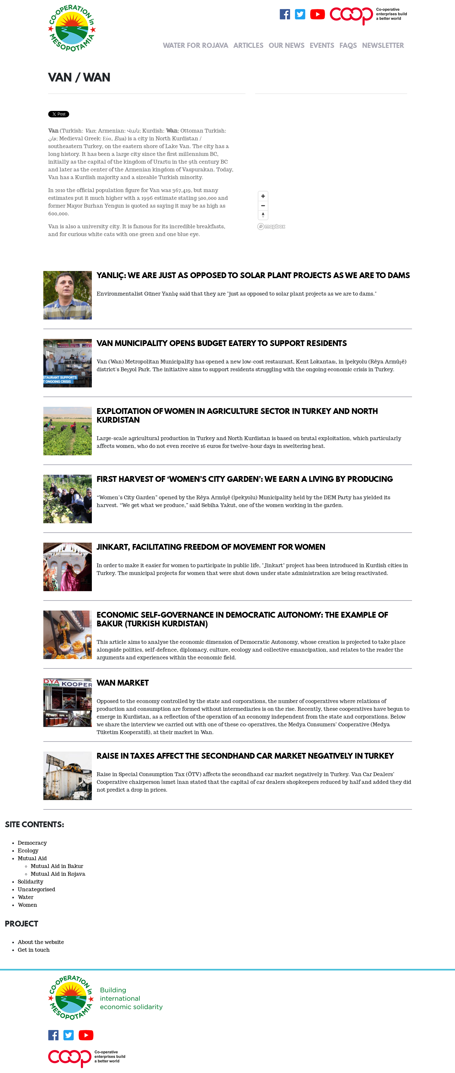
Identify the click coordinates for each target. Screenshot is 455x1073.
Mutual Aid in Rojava (58, 874)
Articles (248, 45)
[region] (331, 151)
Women (27, 905)
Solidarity (30, 881)
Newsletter (383, 45)
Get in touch (34, 950)
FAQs (348, 45)
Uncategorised (36, 889)
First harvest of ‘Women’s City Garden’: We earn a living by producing (245, 478)
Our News (287, 45)
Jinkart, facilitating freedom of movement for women (211, 546)
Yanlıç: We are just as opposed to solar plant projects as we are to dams (253, 275)
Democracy (32, 843)
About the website (41, 942)
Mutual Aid (32, 858)
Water (25, 897)
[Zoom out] (263, 205)
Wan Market (123, 682)
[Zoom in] (263, 196)
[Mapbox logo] (271, 226)
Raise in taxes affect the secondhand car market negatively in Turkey (245, 755)
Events (322, 45)
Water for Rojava (195, 45)
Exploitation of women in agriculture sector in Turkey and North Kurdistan (237, 415)
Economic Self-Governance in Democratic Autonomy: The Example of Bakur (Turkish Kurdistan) (242, 619)
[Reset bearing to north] (263, 215)
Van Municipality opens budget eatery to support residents (222, 343)
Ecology (28, 850)
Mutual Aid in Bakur (57, 866)
